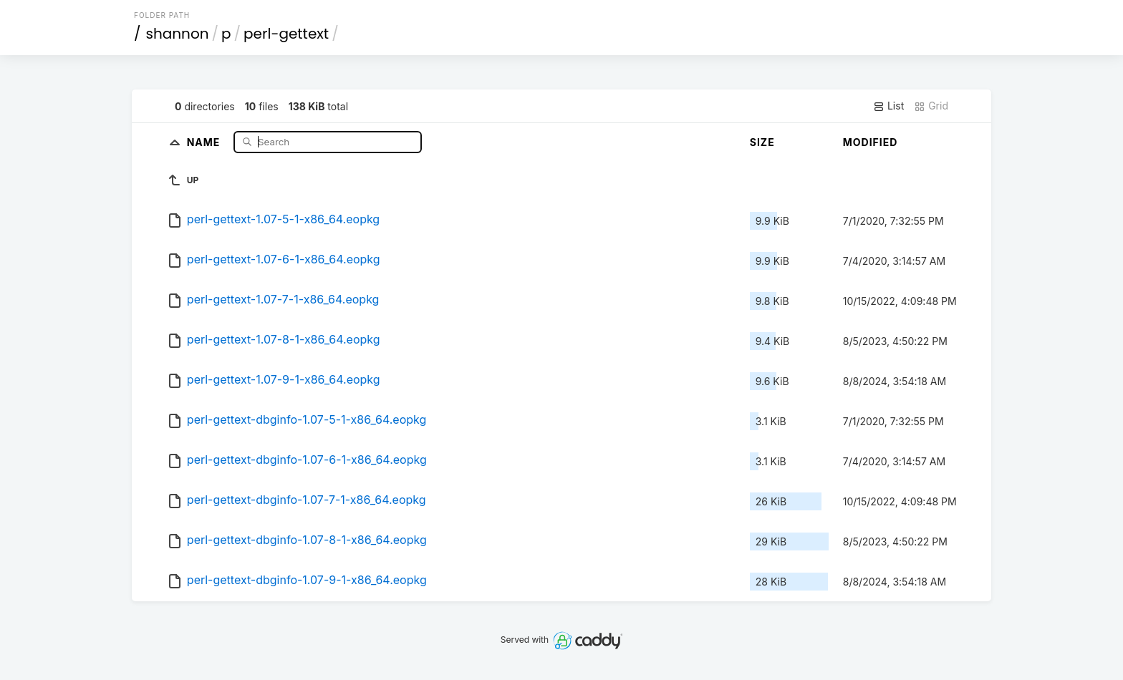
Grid (931, 105)
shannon (177, 34)
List (888, 105)
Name (205, 141)
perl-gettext (286, 34)
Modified (870, 142)
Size (762, 142)
